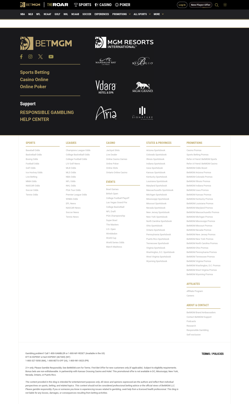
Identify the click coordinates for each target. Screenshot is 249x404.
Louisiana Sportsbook (157, 181)
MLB (30, 14)
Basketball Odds (34, 154)
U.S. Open (111, 229)
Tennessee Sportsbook (157, 243)
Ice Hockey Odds (34, 172)
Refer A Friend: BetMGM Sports (202, 159)
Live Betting (31, 176)
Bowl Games (112, 189)
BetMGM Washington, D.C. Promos (203, 265)
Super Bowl (111, 220)
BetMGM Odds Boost (197, 168)
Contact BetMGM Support (199, 317)
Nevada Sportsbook (155, 208)
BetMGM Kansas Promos (199, 194)
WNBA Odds (72, 199)
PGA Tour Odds (73, 190)
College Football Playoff (117, 198)
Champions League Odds (78, 150)
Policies (218, 353)
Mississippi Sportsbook (157, 199)
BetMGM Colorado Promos (200, 176)
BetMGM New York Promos (200, 239)
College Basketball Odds (78, 154)
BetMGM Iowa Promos (198, 190)
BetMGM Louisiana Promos (200, 203)
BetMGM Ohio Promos (197, 248)
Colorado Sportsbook (156, 154)
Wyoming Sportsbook (156, 261)
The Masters (112, 224)
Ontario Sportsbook (155, 230)
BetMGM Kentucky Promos (200, 199)
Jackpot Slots (113, 150)
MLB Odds (71, 168)
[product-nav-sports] (82, 5)
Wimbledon (111, 233)
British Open (112, 193)
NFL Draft (111, 211)
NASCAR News (73, 208)
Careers (190, 295)
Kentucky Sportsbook (156, 176)
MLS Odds (71, 172)
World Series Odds (115, 242)
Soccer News (72, 212)
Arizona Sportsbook (155, 150)
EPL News (71, 203)
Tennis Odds (32, 194)
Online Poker (33, 86)
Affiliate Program (195, 291)
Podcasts (191, 321)
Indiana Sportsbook (155, 163)
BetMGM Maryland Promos (200, 208)
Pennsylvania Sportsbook (158, 234)
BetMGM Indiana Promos (199, 185)
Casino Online (34, 79)
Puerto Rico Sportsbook (157, 239)
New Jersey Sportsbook (158, 212)
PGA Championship (115, 215)
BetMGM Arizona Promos (199, 172)
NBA (22, 14)
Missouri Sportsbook (156, 203)
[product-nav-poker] (122, 5)
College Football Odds (76, 159)
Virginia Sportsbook (155, 248)
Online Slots (112, 168)
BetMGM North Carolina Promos (202, 243)
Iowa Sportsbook (154, 168)
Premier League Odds (76, 194)
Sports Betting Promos (198, 154)
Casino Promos (194, 150)
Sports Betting (34, 72)
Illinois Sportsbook (155, 159)
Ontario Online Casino (116, 172)
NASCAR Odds (33, 185)
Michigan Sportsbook (156, 194)
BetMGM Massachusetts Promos (203, 212)
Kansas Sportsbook (155, 172)
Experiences (102, 14)
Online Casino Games (116, 159)
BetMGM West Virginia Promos (202, 270)
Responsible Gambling (47, 112)
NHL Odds (71, 185)
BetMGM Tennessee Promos (201, 256)
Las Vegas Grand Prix (116, 202)
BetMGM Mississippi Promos (201, 221)
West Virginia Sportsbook (158, 256)
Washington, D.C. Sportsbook (160, 252)
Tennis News (72, 217)
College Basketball (115, 207)
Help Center (34, 119)
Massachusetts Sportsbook (159, 190)
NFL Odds (71, 181)
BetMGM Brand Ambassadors (201, 312)
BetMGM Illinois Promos (198, 181)
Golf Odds (31, 168)
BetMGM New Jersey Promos (201, 234)
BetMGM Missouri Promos (199, 225)
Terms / (207, 353)
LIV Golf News (73, 163)
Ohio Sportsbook (154, 225)
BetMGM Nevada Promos (199, 230)
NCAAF (47, 14)
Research (191, 325)
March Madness (114, 246)
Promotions (119, 14)
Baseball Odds (33, 150)
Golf (57, 14)
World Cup (111, 238)
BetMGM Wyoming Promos (200, 274)
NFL (38, 14)
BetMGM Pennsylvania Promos (202, 252)
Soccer (86, 14)
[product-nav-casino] (103, 5)
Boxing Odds (32, 159)
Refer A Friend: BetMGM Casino (202, 163)
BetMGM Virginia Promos (199, 261)
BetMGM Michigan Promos (200, 217)
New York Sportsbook (157, 217)
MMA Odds (31, 181)
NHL (66, 14)
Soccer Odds (32, 190)
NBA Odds (71, 176)
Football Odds (32, 163)
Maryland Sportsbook (156, 185)
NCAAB (75, 14)
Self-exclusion (194, 334)
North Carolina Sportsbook (159, 221)
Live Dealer (111, 154)
